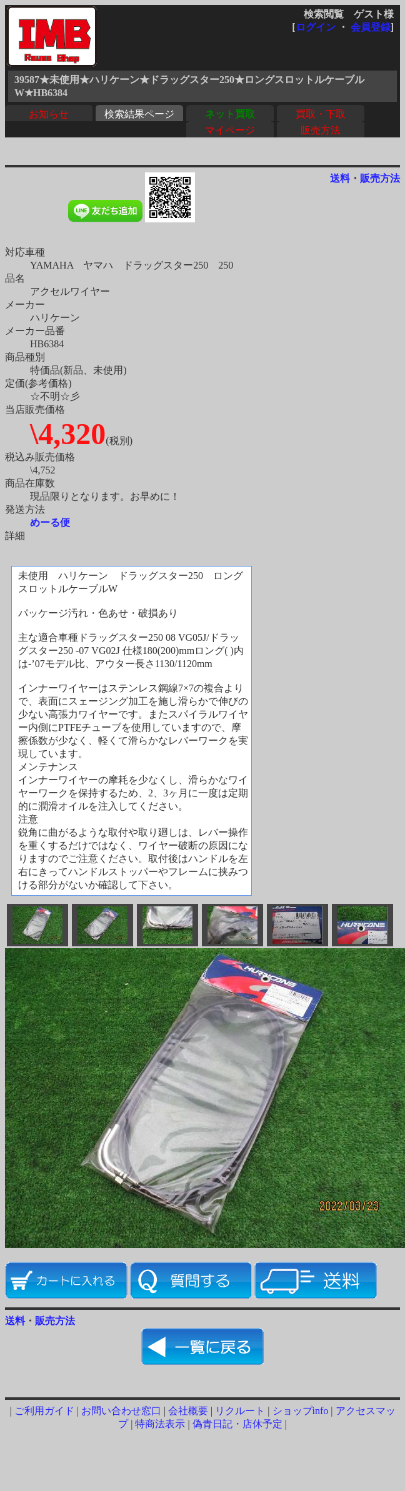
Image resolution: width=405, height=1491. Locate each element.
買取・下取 (321, 114)
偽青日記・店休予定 (237, 1424)
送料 (340, 178)
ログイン (316, 27)
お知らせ (49, 114)
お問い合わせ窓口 (121, 1410)
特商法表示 (160, 1424)
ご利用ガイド (44, 1410)
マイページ (230, 130)
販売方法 (321, 130)
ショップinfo (300, 1410)
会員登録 (371, 27)
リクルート (240, 1410)
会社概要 (188, 1410)
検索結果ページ (139, 114)
